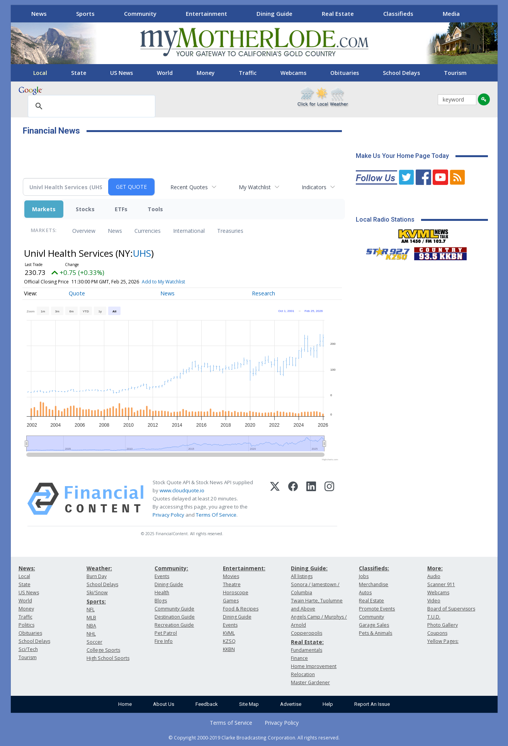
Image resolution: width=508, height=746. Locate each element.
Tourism (455, 72)
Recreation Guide (174, 625)
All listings (302, 576)
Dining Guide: (309, 568)
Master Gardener (310, 682)
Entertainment (206, 13)
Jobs (364, 576)
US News (121, 72)
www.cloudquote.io (182, 490)
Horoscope (235, 592)
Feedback (206, 704)
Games (231, 600)
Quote (77, 293)
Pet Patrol (166, 633)
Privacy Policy (168, 514)
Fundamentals (306, 650)
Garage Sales (374, 625)
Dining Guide (274, 13)
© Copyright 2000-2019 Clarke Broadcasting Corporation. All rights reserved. (254, 737)
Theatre (232, 584)
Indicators (314, 187)
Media (451, 13)
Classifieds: (374, 568)
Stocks (85, 209)
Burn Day (97, 576)
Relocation (303, 674)
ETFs (121, 209)
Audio (433, 576)
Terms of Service (231, 722)
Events (162, 576)
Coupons (437, 633)
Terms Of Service (216, 514)
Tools (155, 209)
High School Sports (108, 658)
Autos (365, 592)
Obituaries (344, 72)
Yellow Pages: (443, 641)
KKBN (229, 649)
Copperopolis (306, 633)
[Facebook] (293, 498)
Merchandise (373, 584)
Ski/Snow (97, 592)
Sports (85, 13)
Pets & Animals (375, 633)
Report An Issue (372, 704)
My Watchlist (255, 187)
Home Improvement (313, 666)
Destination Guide (175, 617)
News (39, 13)
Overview (83, 230)
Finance (299, 658)
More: (435, 568)
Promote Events (377, 608)
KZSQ (229, 641)
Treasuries (230, 230)
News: (27, 568)
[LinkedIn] (311, 498)
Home (125, 704)
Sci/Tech (28, 649)
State (78, 72)
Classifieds (398, 13)
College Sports (103, 650)
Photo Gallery (442, 625)
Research (263, 293)
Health (162, 592)
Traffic (248, 72)
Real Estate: (307, 642)
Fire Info (164, 641)
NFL (91, 609)
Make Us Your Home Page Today (402, 155)
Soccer (94, 642)
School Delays (401, 72)
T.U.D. (433, 617)
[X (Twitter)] (275, 498)
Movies (231, 576)
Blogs (161, 600)
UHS (142, 253)
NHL (91, 634)
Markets (44, 209)
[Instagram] (329, 498)
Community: (171, 568)
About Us (163, 704)
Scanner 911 (441, 584)
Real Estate (338, 13)
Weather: (99, 568)
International (189, 230)
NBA (91, 625)
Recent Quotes (189, 187)
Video (433, 600)
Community (140, 13)
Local (40, 72)
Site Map (249, 704)
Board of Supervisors (451, 608)
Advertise (290, 704)
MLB (91, 617)
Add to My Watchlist (163, 281)
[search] (90, 106)
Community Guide (174, 608)
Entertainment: (244, 568)
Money (206, 72)
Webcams (293, 72)
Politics (26, 625)
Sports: (96, 601)
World (165, 72)
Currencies (147, 230)
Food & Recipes (240, 608)
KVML (229, 633)
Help (328, 704)
